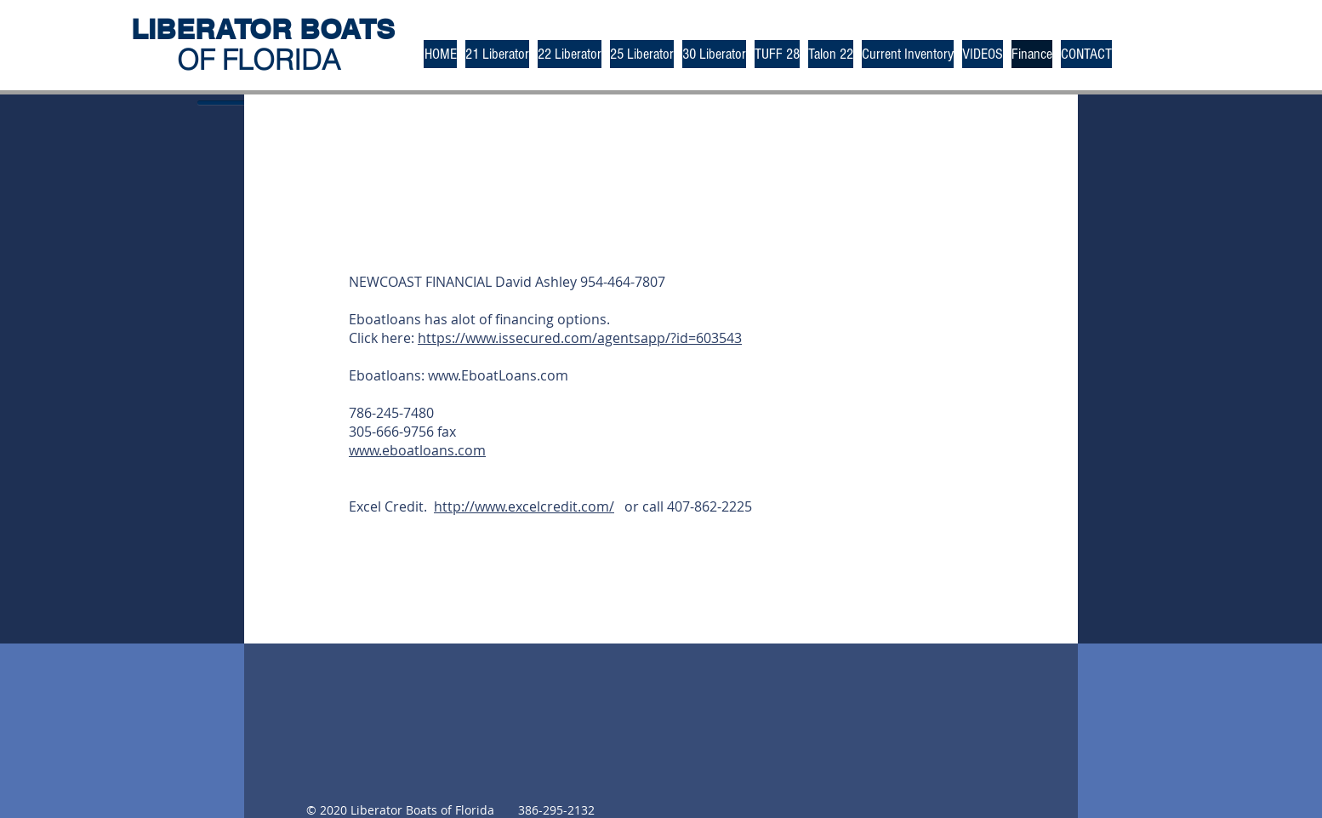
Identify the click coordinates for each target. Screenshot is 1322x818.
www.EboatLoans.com (498, 375)
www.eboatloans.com (417, 450)
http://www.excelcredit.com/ (524, 506)
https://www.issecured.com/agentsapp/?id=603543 (580, 338)
